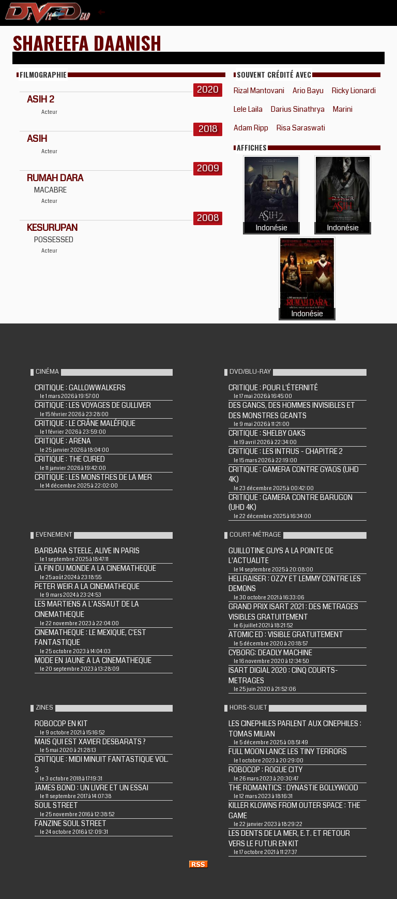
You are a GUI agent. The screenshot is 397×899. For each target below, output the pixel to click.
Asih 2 (40, 99)
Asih (37, 138)
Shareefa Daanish (86, 42)
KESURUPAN (52, 227)
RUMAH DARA (55, 178)
